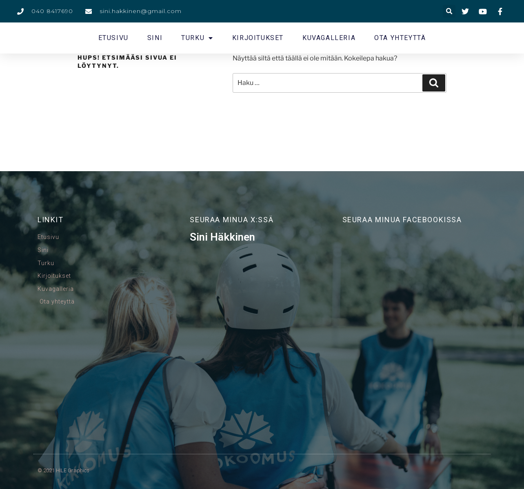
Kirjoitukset (258, 38)
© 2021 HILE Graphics (63, 470)
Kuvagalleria (328, 38)
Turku (197, 38)
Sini (154, 38)
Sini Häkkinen (222, 237)
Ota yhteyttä (400, 38)
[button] (449, 11)
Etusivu (113, 38)
